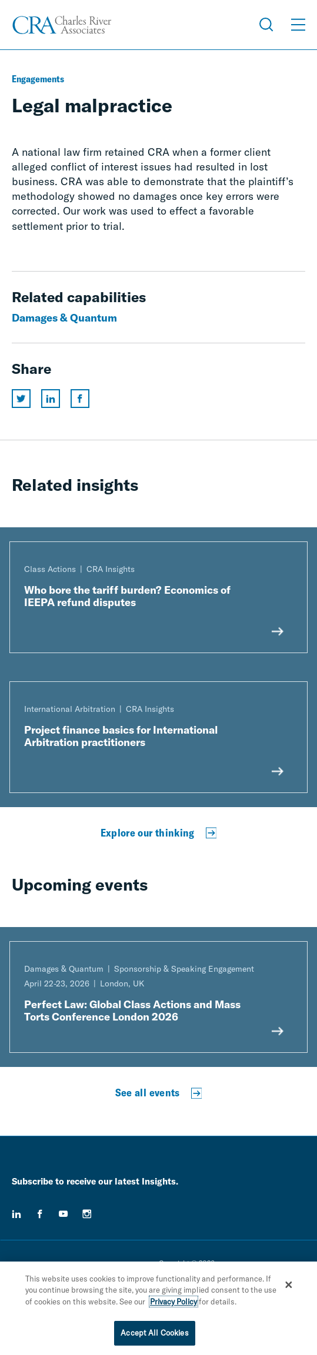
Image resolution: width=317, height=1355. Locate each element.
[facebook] (40, 1214)
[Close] (288, 1285)
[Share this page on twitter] (21, 398)
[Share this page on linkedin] (50, 398)
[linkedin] (16, 1214)
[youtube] (63, 1214)
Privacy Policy (173, 1302)
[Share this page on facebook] (80, 398)
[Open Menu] (298, 25)
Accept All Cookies (154, 1334)
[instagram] (87, 1214)
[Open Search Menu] (266, 25)
